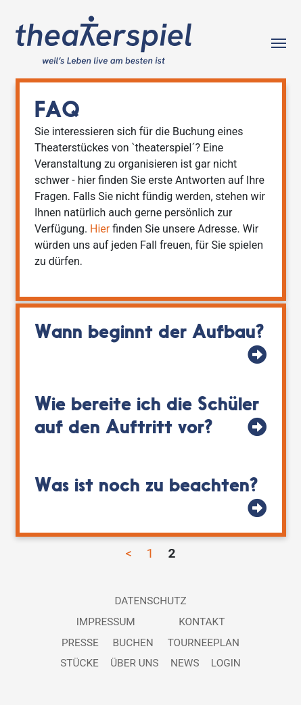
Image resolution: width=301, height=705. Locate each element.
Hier (100, 228)
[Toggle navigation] (278, 42)
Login (226, 663)
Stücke (79, 663)
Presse (80, 643)
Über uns (134, 663)
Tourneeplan (203, 643)
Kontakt (202, 622)
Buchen (133, 643)
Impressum (105, 622)
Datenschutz (150, 601)
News (184, 663)
